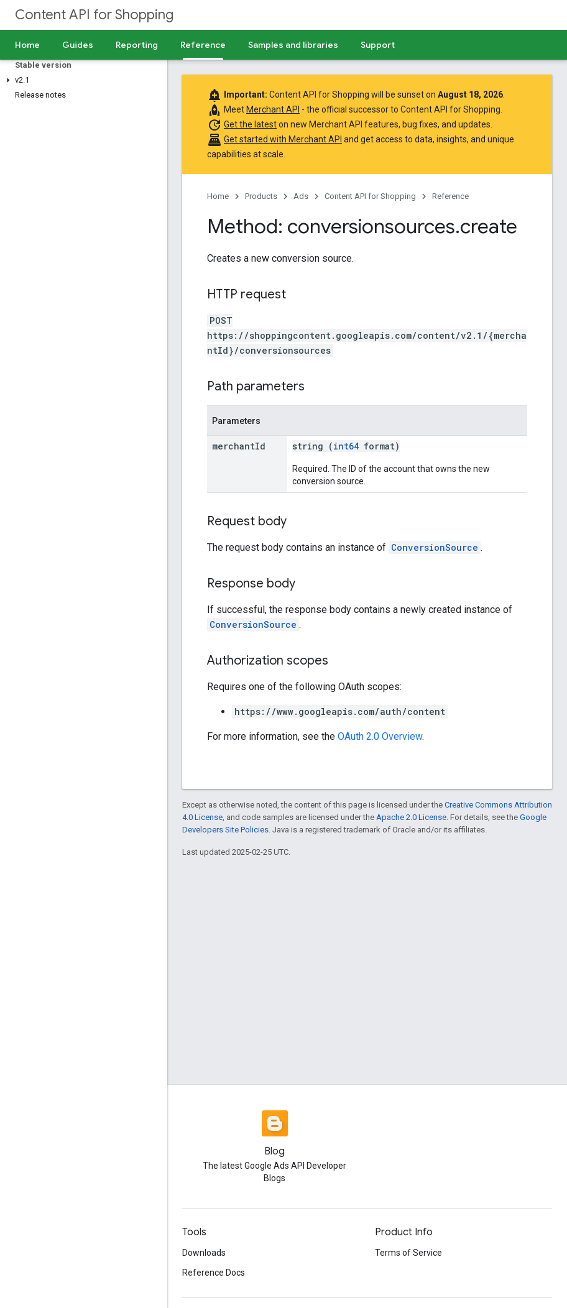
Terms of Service (408, 1253)
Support (378, 44)
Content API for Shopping (94, 14)
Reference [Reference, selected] (203, 44)
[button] (81, 80)
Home (27, 44)
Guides (77, 44)
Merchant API (273, 109)
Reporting (137, 44)
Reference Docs (213, 1273)
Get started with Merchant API (283, 139)
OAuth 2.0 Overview (380, 736)
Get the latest (250, 124)
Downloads (204, 1253)
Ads (300, 196)
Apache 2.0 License (411, 817)
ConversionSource (434, 547)
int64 (346, 446)
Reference (450, 196)
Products (261, 196)
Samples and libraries (293, 44)
